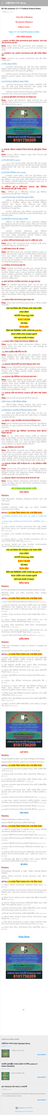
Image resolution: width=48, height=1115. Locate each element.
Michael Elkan (18, 1111)
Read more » (42, 1054)
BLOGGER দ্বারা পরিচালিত (24, 1108)
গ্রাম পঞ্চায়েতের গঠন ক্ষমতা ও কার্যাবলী (14, 1087)
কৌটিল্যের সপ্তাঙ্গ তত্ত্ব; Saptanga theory (15, 1043)
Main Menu (24, 936)
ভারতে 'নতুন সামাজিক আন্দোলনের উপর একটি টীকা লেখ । (24, 521)
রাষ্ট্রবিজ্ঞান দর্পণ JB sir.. (16, 3)
